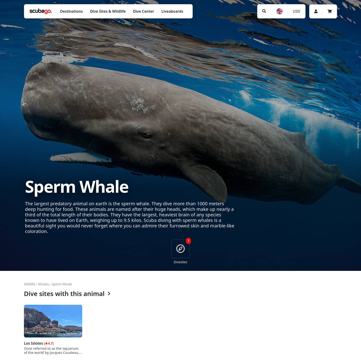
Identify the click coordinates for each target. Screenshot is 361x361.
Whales (43, 284)
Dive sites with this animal (67, 293)
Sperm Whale (62, 284)
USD (296, 11)
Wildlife (29, 284)
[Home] (41, 11)
